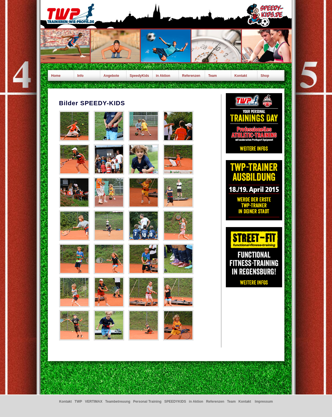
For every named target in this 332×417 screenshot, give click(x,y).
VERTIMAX (93, 401)
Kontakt (241, 76)
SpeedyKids (139, 76)
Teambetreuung (117, 401)
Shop (265, 76)
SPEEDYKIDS (175, 401)
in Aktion (163, 76)
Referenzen (191, 76)
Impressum (264, 401)
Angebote (111, 76)
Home (56, 76)
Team (212, 76)
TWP (78, 401)
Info (80, 76)
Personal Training (147, 401)
